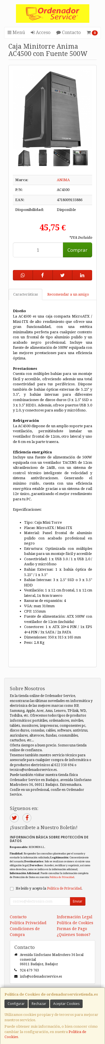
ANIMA (63, 180)
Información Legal (74, 917)
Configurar (16, 1003)
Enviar (77, 901)
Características (25, 294)
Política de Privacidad (62, 877)
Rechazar (39, 1003)
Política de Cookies (75, 923)
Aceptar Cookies (66, 1003)
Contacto (68, 32)
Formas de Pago (72, 928)
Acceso (40, 32)
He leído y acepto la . (49, 888)
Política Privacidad (28, 923)
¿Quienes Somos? (73, 934)
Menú (16, 32)
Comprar (77, 250)
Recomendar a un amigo (68, 294)
